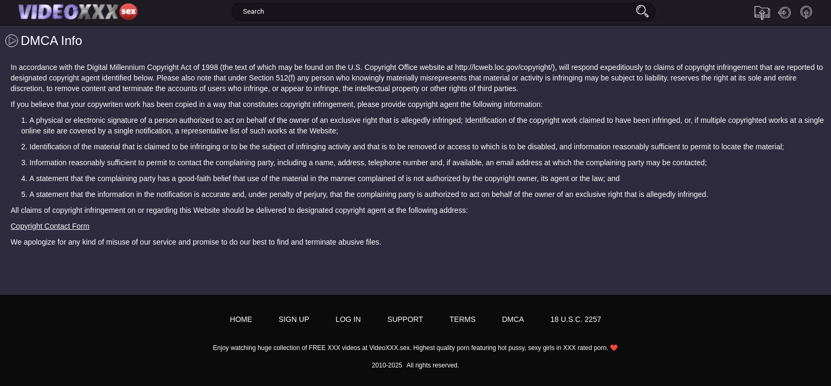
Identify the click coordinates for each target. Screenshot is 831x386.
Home (241, 319)
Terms (462, 319)
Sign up (806, 12)
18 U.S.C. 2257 (575, 319)
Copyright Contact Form (50, 226)
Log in (784, 12)
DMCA (513, 319)
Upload (762, 12)
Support (405, 319)
